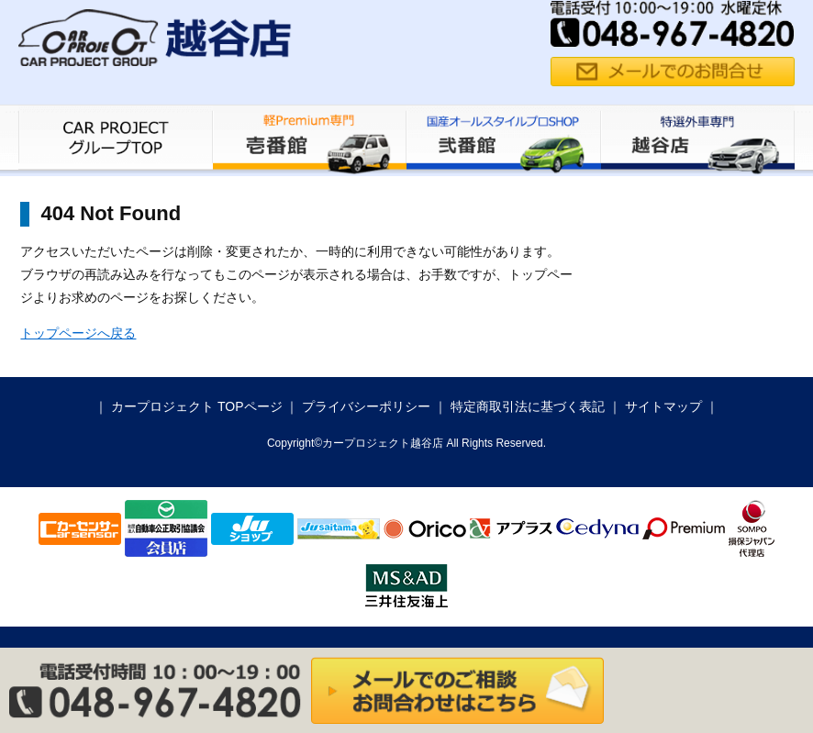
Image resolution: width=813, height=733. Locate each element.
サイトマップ (663, 406)
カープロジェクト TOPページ (196, 406)
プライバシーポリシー (366, 406)
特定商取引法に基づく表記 (528, 406)
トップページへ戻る (78, 333)
